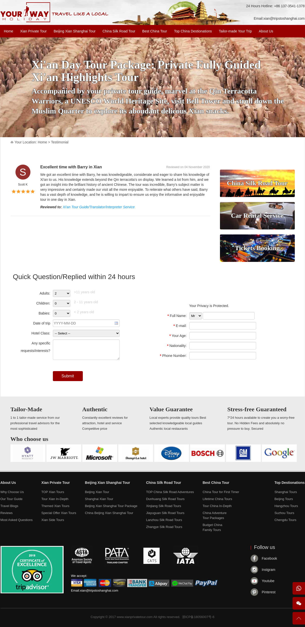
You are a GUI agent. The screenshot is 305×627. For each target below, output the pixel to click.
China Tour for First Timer (221, 492)
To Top (299, 620)
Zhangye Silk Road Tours (164, 527)
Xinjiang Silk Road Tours (163, 506)
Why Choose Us (12, 492)
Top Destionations (289, 483)
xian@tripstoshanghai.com (284, 18)
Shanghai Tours (285, 492)
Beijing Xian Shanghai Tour (75, 31)
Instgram (268, 570)
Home (8, 31)
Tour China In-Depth (217, 506)
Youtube (268, 581)
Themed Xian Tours (55, 506)
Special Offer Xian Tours (58, 513)
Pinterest (269, 592)
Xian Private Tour (33, 31)
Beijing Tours (283, 499)
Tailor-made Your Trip (235, 31)
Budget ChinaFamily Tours (212, 527)
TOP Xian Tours (52, 492)
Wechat (299, 603)
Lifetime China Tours (217, 499)
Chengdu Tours (285, 520)
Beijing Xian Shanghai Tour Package (111, 506)
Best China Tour (154, 31)
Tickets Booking (257, 248)
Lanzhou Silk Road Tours (164, 520)
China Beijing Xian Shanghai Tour (109, 513)
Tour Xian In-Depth (54, 499)
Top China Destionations (193, 31)
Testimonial (59, 142)
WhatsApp (299, 588)
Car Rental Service (257, 215)
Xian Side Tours (52, 520)
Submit (68, 376)
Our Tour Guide (11, 499)
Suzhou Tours (284, 513)
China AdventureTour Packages (214, 515)
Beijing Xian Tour (97, 492)
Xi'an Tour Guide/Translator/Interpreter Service (99, 207)
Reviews (6, 513)
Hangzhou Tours (286, 506)
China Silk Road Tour (118, 31)
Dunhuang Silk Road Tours (165, 499)
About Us (266, 31)
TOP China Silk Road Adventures (170, 492)
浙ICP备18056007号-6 (198, 617)
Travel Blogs (9, 506)
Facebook (269, 558)
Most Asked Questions (16, 520)
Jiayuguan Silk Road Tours (165, 513)
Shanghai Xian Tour (99, 499)
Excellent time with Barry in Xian (71, 167)
